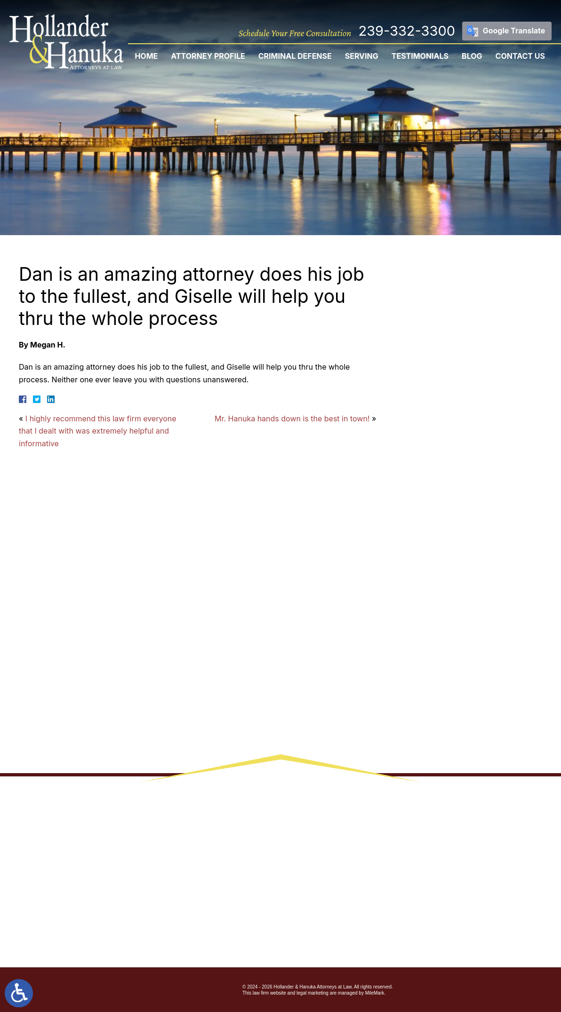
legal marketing (313, 993)
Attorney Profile (208, 56)
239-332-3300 (406, 31)
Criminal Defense (295, 56)
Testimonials (420, 56)
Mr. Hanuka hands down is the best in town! (292, 418)
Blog (472, 56)
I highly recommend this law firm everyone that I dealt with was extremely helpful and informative (97, 431)
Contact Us (520, 56)
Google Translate (514, 30)
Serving (361, 56)
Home (146, 56)
